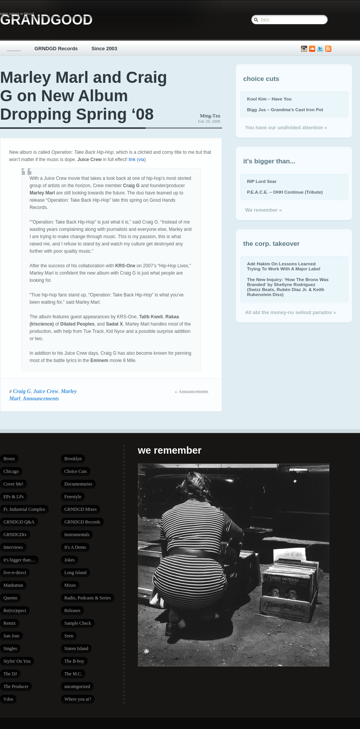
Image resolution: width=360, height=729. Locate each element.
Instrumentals (76, 534)
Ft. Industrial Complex (24, 509)
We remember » (263, 210)
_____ (14, 48)
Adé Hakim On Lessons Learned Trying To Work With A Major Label (283, 266)
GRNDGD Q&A (18, 522)
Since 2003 (104, 48)
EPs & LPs (13, 496)
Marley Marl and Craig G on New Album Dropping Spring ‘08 (83, 95)
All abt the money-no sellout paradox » (290, 312)
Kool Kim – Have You (269, 98)
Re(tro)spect (14, 610)
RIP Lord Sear (262, 181)
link (132, 159)
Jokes (69, 560)
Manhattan (13, 585)
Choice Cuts (75, 471)
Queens (10, 598)
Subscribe (328, 49)
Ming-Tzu (210, 115)
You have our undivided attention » (286, 127)
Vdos (8, 699)
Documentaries (78, 484)
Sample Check (77, 623)
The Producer (15, 686)
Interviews (13, 547)
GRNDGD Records (56, 48)
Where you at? (77, 699)
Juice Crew (45, 391)
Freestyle (72, 496)
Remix (9, 623)
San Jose (11, 635)
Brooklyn (73, 458)
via (141, 159)
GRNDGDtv (15, 534)
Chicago (11, 471)
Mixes (70, 585)
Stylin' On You (17, 661)
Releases (72, 610)
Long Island (75, 572)
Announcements (41, 398)
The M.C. (73, 673)
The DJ (10, 673)
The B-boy (74, 661)
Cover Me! (13, 484)
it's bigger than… (19, 560)
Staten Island (76, 648)
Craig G (22, 391)
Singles (10, 648)
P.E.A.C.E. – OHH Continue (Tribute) (285, 191)
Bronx (9, 458)
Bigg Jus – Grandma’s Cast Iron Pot (285, 109)
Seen (68, 635)
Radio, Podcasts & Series (87, 598)
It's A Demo (75, 547)
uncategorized (77, 686)
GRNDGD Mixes (80, 509)
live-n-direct (14, 572)
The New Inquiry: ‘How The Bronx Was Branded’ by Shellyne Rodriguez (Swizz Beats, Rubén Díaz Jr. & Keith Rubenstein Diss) (288, 287)
